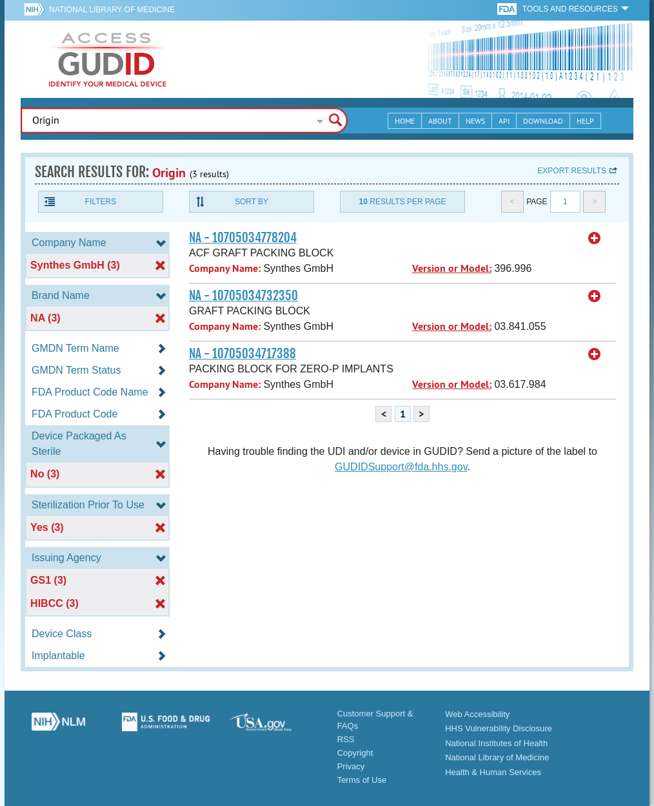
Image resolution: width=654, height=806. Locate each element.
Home (405, 121)
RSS (346, 739)
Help (585, 121)
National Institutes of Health (496, 743)
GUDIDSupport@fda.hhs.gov (401, 466)
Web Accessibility (477, 714)
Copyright (355, 753)
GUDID (107, 59)
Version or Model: (451, 268)
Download (543, 121)
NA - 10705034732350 (243, 295)
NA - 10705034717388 (242, 353)
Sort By (251, 201)
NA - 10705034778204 (243, 237)
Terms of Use (362, 780)
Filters (100, 201)
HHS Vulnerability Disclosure (498, 728)
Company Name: (225, 268)
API (504, 121)
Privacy (351, 766)
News (475, 121)
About (440, 121)
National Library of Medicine (112, 9)
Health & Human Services (493, 772)
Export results (571, 170)
